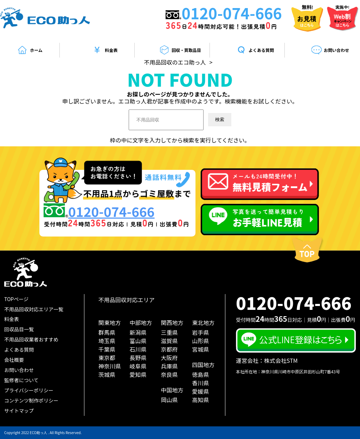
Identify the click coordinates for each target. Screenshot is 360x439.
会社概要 (14, 359)
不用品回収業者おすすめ (31, 339)
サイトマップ (19, 410)
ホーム (30, 50)
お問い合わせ (330, 50)
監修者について (21, 380)
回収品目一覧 (19, 329)
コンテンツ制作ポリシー (31, 400)
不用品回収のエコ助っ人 (175, 62)
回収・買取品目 (180, 50)
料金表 (104, 50)
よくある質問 (255, 50)
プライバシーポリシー (28, 390)
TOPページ (16, 298)
